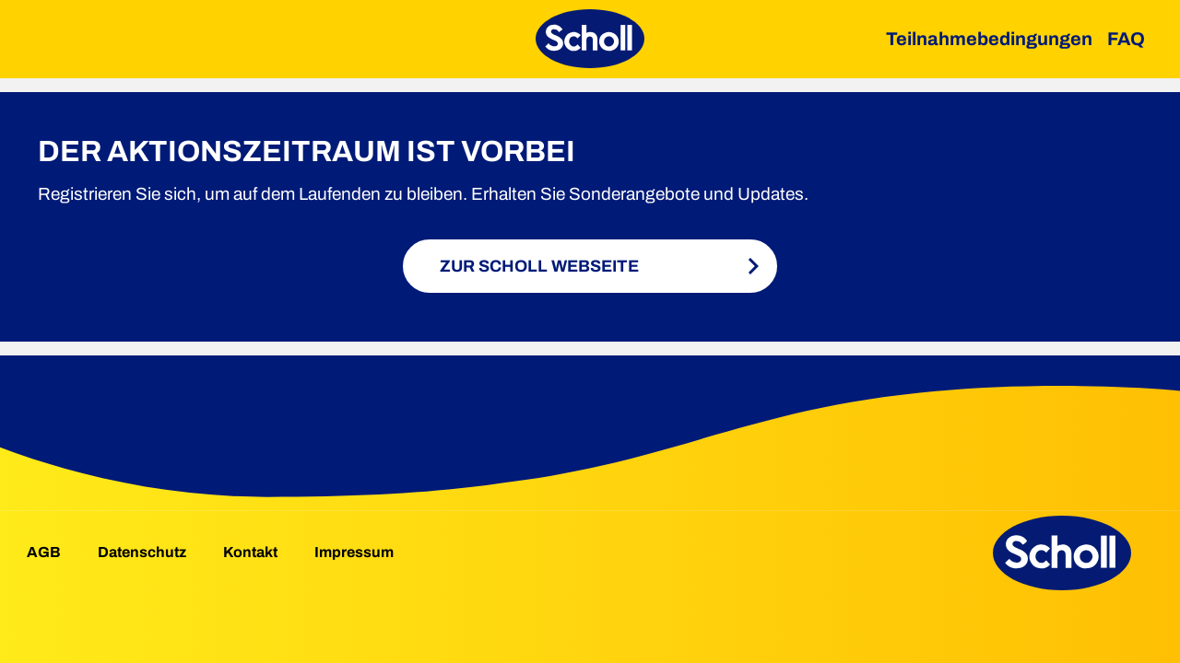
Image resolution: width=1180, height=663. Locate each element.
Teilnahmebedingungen (989, 39)
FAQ (1126, 39)
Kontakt (250, 552)
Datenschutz (142, 552)
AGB (44, 552)
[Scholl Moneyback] (590, 39)
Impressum (354, 552)
